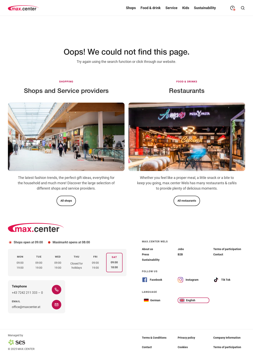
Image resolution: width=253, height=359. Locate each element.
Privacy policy (186, 337)
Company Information (227, 337)
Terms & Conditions (154, 337)
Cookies (183, 347)
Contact (147, 347)
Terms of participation (227, 347)
